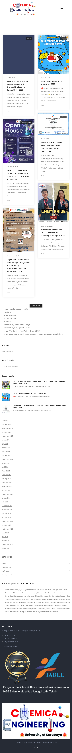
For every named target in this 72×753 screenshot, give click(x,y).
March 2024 (6, 471)
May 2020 (5, 537)
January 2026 (6, 424)
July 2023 (5, 502)
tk (9, 112)
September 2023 (7, 494)
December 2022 (7, 506)
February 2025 (6, 452)
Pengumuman (6, 567)
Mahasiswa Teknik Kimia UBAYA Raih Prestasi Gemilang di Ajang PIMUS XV (53, 233)
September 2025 (7, 436)
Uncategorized (26, 123)
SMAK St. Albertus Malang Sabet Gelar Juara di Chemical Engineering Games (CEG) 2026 (17, 85)
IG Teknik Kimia (9, 318)
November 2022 (7, 510)
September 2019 (7, 544)
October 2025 (6, 432)
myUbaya (7, 312)
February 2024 (6, 475)
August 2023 (6, 498)
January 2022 (6, 513)
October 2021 (6, 517)
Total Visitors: (6, 352)
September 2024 (7, 459)
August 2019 (6, 548)
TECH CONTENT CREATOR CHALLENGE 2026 (51, 82)
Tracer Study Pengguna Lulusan (16, 328)
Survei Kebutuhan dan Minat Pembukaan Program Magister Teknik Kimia (33, 334)
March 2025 (6, 448)
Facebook (7, 321)
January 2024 (6, 479)
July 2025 (5, 444)
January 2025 (6, 455)
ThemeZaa (53, 742)
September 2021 (7, 521)
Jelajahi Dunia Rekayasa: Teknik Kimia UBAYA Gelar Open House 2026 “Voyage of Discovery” (18, 175)
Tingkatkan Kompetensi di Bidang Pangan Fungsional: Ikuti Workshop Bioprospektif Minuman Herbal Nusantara (18, 265)
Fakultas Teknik (9, 315)
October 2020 (6, 525)
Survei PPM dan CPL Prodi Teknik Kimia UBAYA (21, 331)
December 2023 (7, 483)
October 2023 (6, 490)
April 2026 (5, 421)
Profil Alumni (6, 571)
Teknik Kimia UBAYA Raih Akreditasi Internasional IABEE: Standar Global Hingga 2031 (51, 147)
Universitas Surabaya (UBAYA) (15, 309)
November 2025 (7, 428)
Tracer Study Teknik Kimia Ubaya (16, 325)
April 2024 (5, 467)
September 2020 (7, 529)
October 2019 (6, 541)
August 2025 (6, 440)
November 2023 (7, 486)
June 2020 (5, 533)
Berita (29, 39)
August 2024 (6, 463)
